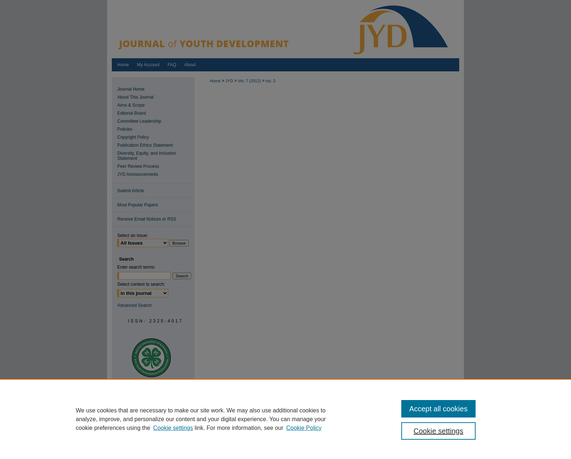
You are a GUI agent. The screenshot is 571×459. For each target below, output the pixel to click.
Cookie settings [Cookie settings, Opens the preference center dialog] (439, 431)
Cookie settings (173, 428)
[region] (285, 419)
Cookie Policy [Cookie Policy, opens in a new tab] (304, 428)
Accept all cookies (438, 409)
